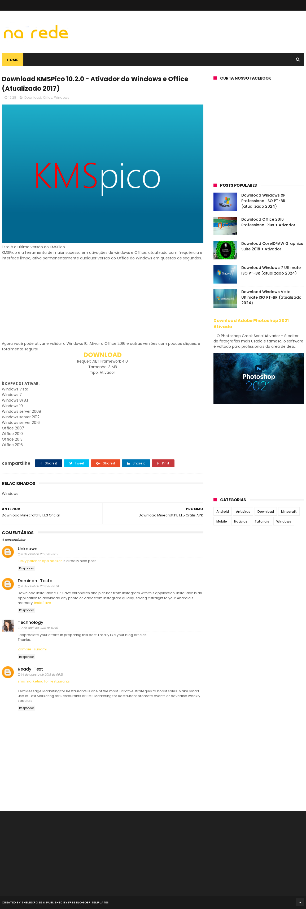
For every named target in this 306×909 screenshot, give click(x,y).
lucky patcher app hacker (40, 560)
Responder (26, 568)
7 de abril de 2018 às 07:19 (39, 628)
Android (222, 511)
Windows (61, 97)
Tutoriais (262, 521)
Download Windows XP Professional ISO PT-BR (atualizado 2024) (263, 201)
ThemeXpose (31, 902)
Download (32, 97)
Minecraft (289, 511)
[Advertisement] (102, 304)
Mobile (221, 521)
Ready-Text (30, 669)
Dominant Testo (35, 581)
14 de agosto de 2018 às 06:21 (42, 674)
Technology (30, 622)
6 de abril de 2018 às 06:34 (40, 586)
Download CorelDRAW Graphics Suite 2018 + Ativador (272, 246)
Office (47, 97)
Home (12, 60)
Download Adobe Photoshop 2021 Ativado (251, 324)
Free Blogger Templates (88, 902)
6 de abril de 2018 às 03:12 (39, 554)
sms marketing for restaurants (44, 681)
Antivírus (243, 511)
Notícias (240, 521)
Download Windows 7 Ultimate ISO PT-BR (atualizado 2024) (271, 270)
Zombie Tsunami (32, 649)
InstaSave (42, 602)
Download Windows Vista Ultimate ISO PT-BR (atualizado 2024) (271, 297)
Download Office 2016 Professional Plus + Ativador (268, 222)
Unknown (27, 549)
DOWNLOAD (103, 354)
